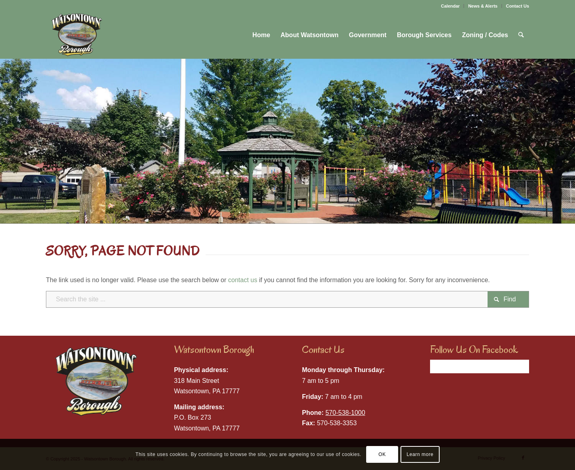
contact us (242, 280)
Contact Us (517, 6)
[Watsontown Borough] (76, 35)
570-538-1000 (345, 412)
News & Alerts (483, 6)
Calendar (450, 6)
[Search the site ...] (287, 299)
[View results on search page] (508, 299)
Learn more (419, 454)
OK (382, 454)
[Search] (521, 35)
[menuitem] (450, 6)
